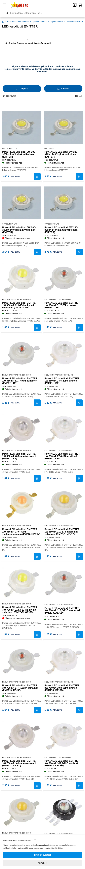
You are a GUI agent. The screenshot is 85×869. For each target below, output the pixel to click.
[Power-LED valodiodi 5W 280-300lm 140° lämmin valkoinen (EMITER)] (21, 203)
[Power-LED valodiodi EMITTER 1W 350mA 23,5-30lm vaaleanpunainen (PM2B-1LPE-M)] (21, 505)
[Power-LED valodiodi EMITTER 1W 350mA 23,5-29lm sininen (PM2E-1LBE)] (63, 354)
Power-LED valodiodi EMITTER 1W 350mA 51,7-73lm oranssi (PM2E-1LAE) (61, 305)
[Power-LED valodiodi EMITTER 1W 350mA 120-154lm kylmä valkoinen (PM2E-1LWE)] (21, 278)
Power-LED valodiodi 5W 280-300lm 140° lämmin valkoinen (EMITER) (19, 229)
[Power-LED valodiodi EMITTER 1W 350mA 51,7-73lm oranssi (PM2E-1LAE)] (63, 278)
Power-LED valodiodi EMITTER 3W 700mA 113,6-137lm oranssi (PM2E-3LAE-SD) (62, 610)
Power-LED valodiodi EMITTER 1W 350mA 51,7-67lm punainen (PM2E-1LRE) (19, 380)
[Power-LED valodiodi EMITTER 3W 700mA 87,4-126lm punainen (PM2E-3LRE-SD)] (21, 661)
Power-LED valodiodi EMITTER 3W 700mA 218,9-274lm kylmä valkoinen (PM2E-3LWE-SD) (19, 609)
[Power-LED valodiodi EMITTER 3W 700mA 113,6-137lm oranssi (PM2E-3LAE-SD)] (63, 583)
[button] (76, 95)
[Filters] (63, 88)
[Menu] (4, 5)
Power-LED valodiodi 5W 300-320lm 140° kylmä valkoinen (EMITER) (19, 154)
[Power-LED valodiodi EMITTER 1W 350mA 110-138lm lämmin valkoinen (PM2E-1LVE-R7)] (63, 505)
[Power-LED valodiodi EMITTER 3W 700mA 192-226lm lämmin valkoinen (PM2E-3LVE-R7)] (21, 812)
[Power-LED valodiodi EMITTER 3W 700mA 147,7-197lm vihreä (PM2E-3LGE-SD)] (63, 736)
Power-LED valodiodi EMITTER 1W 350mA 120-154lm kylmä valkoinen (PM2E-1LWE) (19, 305)
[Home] (19, 5)
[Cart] (80, 5)
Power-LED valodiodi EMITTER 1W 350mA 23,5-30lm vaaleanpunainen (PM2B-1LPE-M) (21, 531)
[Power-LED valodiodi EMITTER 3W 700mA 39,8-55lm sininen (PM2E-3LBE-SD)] (63, 661)
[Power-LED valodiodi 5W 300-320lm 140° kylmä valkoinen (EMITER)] (21, 127)
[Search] (42, 13)
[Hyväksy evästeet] (42, 855)
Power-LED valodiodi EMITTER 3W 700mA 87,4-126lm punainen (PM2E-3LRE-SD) (20, 687)
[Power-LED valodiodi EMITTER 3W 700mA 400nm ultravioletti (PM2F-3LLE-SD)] (21, 736)
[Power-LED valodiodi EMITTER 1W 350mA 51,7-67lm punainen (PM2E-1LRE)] (21, 354)
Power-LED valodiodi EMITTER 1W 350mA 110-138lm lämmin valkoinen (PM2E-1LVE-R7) (61, 531)
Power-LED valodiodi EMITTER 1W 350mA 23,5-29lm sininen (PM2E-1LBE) (61, 380)
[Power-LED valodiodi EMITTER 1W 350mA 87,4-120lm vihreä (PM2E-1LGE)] (63, 429)
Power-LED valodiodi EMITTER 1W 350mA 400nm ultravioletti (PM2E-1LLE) (19, 456)
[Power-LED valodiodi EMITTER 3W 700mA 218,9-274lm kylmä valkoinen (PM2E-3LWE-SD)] (21, 583)
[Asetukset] (42, 863)
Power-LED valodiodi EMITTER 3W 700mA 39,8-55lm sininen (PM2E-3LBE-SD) (61, 687)
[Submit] (37, 176)
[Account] (74, 5)
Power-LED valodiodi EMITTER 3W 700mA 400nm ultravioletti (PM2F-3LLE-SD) (19, 763)
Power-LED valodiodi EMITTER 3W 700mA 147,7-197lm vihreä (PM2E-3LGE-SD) (61, 763)
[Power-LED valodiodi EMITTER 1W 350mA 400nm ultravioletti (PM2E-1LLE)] (21, 429)
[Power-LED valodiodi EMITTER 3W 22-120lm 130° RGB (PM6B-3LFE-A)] (63, 812)
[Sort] (22, 88)
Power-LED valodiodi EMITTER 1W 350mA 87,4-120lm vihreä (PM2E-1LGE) (61, 456)
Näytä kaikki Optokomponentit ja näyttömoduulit (28, 41)
